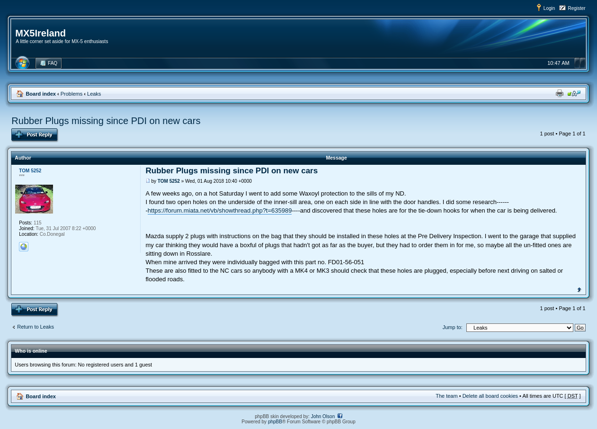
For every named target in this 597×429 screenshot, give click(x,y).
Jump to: (453, 327)
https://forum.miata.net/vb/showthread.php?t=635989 (220, 210)
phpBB (275, 421)
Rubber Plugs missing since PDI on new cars (105, 121)
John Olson (323, 416)
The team (446, 396)
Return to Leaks (35, 327)
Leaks (94, 94)
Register (576, 8)
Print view (559, 93)
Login (549, 8)
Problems (71, 94)
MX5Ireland (40, 33)
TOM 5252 (169, 181)
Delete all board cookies (490, 396)
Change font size (574, 93)
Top (579, 289)
